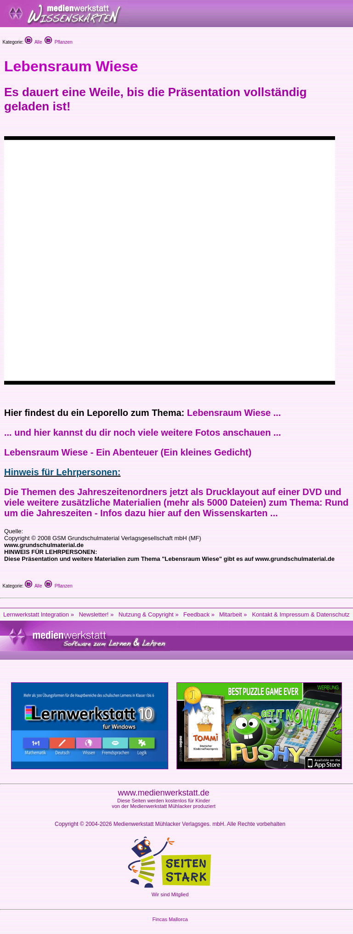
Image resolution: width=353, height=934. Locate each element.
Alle (33, 42)
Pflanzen (58, 42)
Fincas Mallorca (170, 919)
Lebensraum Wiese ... (234, 413)
